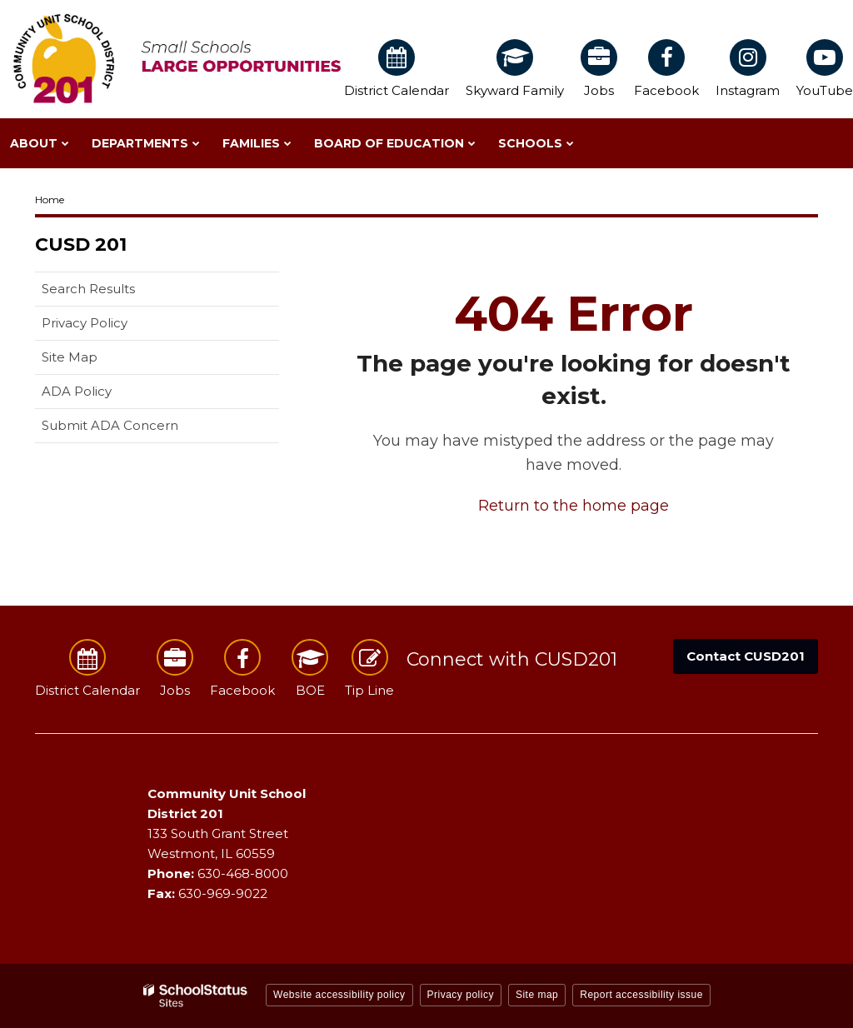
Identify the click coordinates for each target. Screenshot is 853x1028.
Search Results (88, 289)
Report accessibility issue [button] (641, 995)
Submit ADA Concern (110, 425)
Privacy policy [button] (460, 995)
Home (49, 199)
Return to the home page (573, 506)
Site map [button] (537, 995)
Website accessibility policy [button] (339, 995)
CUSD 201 (81, 244)
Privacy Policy (84, 323)
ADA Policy (77, 391)
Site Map (69, 357)
